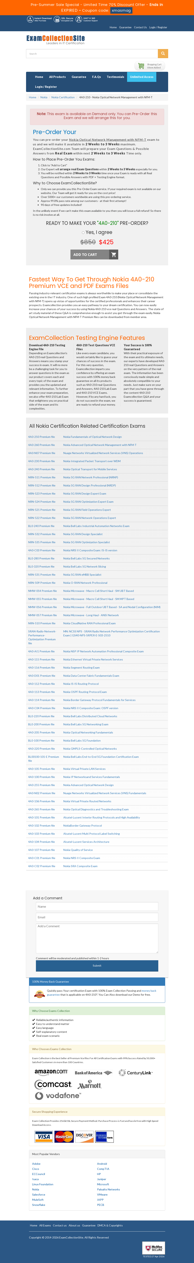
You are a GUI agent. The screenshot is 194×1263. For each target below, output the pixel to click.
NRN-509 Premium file (41, 582)
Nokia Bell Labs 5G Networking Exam (85, 724)
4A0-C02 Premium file (41, 866)
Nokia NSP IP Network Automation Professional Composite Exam (103, 651)
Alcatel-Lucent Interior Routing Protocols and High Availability (101, 817)
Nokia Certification (63, 97)
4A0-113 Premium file (41, 691)
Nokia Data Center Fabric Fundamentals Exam (91, 675)
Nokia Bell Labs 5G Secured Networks (86, 558)
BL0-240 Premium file (41, 526)
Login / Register (158, 27)
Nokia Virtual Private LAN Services (84, 768)
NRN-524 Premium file (41, 501)
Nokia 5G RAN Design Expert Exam (84, 493)
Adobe (36, 1163)
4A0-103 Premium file (41, 833)
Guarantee (125, 27)
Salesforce (38, 1194)
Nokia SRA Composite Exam (80, 866)
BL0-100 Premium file (41, 740)
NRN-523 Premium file (41, 493)
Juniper (101, 1179)
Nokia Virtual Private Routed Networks (87, 801)
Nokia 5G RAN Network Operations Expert (89, 517)
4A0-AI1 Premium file (41, 651)
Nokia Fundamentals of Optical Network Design (92, 436)
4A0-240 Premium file (41, 469)
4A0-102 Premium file (41, 825)
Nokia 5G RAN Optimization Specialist (86, 542)
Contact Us (140, 27)
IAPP (100, 1199)
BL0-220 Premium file (41, 716)
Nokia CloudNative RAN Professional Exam (89, 623)
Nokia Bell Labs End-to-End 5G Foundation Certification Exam (101, 756)
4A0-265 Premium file (41, 809)
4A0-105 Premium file (41, 768)
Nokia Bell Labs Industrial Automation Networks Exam (96, 526)
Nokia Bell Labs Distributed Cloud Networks (90, 716)
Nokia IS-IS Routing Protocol (81, 683)
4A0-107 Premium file (41, 849)
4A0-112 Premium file (41, 683)
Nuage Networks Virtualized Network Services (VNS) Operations (103, 453)
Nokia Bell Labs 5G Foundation (82, 740)
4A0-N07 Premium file (41, 453)
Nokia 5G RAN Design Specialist (83, 534)
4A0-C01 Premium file (41, 858)
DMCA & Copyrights (110, 1225)
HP (99, 1174)
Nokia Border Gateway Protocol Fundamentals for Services (99, 700)
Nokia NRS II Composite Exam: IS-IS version (90, 550)
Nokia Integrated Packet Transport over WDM (92, 461)
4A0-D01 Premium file (41, 675)
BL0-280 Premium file (41, 558)
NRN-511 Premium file (41, 477)
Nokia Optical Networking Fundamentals (88, 732)
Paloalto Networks (108, 1189)
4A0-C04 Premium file (41, 708)
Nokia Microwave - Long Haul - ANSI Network (91, 615)
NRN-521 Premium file (41, 509)
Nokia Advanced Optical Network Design (88, 785)
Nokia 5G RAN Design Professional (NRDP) (89, 485)
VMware (102, 1194)
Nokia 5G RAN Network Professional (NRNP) (90, 477)
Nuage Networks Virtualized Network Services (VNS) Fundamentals (104, 793)
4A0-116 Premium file (41, 667)
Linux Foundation (42, 1184)
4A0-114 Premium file (41, 700)
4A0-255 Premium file (41, 785)
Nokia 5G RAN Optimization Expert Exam (88, 501)
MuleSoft (38, 1199)
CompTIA (103, 1168)
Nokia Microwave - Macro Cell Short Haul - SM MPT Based (98, 599)
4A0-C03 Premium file (41, 550)
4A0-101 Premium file (41, 817)
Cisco (35, 1168)
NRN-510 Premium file (41, 623)
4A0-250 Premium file (41, 436)
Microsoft (103, 1184)
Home (113, 27)
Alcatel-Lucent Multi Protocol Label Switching (91, 833)
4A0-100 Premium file (41, 777)
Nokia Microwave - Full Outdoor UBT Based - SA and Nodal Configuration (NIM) (111, 607)
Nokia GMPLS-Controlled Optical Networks (90, 748)
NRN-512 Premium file (41, 485)
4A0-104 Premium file (41, 841)
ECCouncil (38, 1174)
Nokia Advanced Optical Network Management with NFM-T (100, 445)
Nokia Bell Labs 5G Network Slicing (84, 566)
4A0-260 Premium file (41, 445)
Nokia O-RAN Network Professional (85, 582)
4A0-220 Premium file (41, 748)
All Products (57, 77)
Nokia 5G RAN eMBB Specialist (82, 574)
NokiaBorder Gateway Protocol (82, 825)
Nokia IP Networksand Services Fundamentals (91, 777)
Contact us (60, 1225)
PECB (100, 1204)
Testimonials (115, 77)
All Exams (45, 1225)
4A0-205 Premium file (41, 732)
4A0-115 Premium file (41, 659)
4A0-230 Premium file (41, 461)
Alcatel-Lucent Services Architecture (86, 841)
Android (102, 1163)
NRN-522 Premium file (41, 517)
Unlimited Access (141, 77)
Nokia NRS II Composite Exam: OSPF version (90, 708)
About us (74, 1225)
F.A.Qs (96, 77)
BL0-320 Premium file (41, 566)
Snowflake (38, 1204)
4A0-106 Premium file (41, 801)
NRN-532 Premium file (41, 534)
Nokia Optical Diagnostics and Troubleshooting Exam (96, 809)
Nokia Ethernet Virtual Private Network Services (93, 659)
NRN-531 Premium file (41, 574)
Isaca (35, 1179)
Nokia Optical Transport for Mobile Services (90, 469)
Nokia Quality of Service (78, 849)
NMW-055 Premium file (42, 599)
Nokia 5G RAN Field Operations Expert (87, 509)
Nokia (43, 97)
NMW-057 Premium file (42, 615)
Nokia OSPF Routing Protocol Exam (85, 691)
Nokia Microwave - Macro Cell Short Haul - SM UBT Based (98, 590)
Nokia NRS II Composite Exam (81, 858)
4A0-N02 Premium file (41, 793)
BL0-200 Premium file (41, 724)
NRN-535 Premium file (41, 542)
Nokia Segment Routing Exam (81, 667)
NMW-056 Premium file (42, 607)
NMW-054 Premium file (42, 590)
